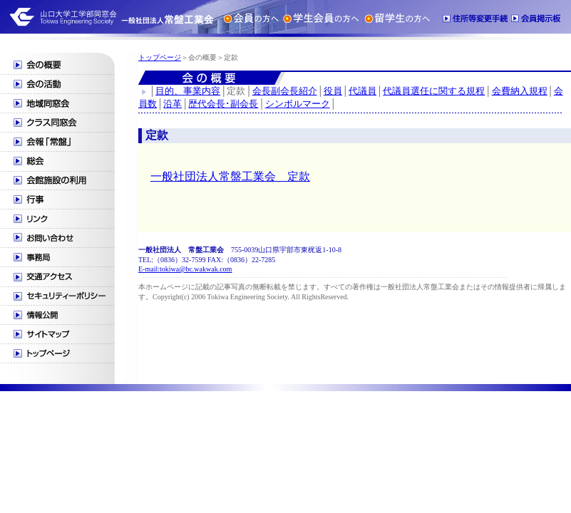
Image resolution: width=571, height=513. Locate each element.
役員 (333, 91)
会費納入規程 (519, 91)
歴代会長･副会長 (223, 103)
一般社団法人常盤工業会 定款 (230, 176)
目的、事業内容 (187, 91)
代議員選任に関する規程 (434, 91)
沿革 (172, 103)
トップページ (159, 57)
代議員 (362, 91)
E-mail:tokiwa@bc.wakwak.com (185, 269)
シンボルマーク (297, 103)
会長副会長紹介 (284, 91)
